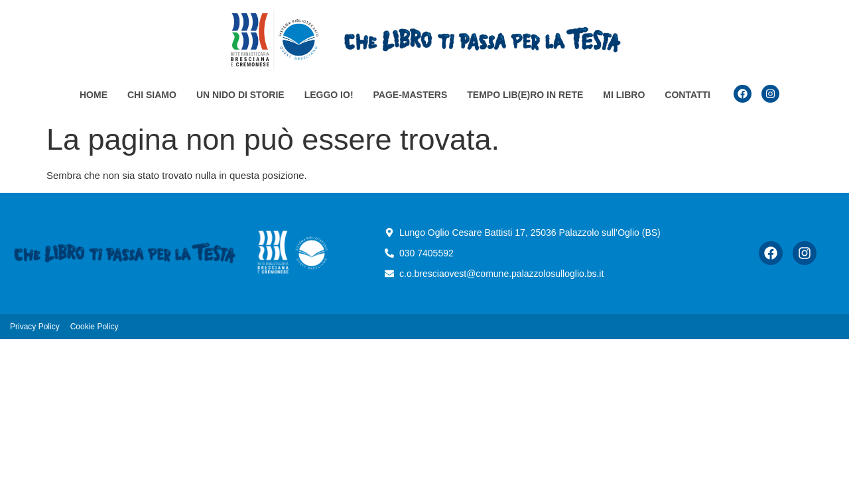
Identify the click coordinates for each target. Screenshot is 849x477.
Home (93, 94)
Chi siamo (151, 94)
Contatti (687, 94)
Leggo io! (329, 94)
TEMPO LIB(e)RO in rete (525, 94)
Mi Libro (624, 94)
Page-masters (410, 94)
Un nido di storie (240, 94)
